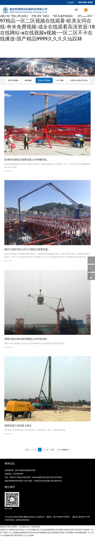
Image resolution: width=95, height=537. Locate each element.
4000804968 (18, 474)
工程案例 (47, 67)
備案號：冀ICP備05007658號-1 (58, 517)
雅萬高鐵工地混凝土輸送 (18, 425)
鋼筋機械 (28, 80)
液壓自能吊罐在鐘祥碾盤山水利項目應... (26, 339)
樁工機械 (60, 80)
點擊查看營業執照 (22, 520)
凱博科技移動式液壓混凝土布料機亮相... (26, 159)
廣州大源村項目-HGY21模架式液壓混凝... (27, 249)
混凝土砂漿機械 (44, 80)
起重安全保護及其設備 (78, 80)
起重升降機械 (13, 80)
